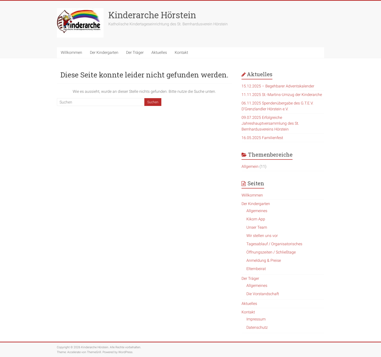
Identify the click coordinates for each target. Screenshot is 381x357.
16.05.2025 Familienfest (262, 137)
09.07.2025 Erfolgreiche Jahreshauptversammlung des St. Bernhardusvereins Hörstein (270, 123)
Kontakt (181, 52)
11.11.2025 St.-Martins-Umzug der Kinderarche (282, 94)
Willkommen (71, 52)
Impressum (256, 319)
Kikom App (255, 219)
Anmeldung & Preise (263, 260)
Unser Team (256, 227)
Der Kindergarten (104, 52)
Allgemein (250, 166)
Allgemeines (256, 210)
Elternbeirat (256, 268)
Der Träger (135, 52)
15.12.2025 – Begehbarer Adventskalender (278, 86)
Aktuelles (159, 52)
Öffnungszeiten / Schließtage (271, 252)
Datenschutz (257, 327)
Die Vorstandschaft (262, 293)
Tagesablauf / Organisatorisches (274, 244)
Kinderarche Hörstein (152, 15)
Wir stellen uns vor (262, 235)
